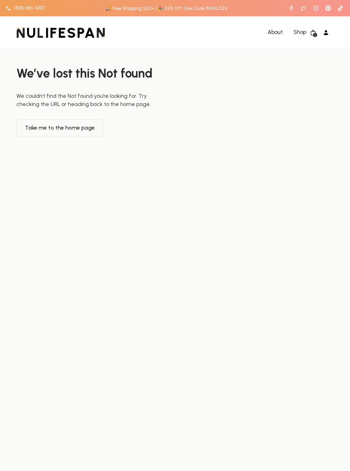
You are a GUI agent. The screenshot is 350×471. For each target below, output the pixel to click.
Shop (300, 32)
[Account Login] (327, 33)
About (275, 32)
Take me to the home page (60, 127)
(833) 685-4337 (29, 8)
